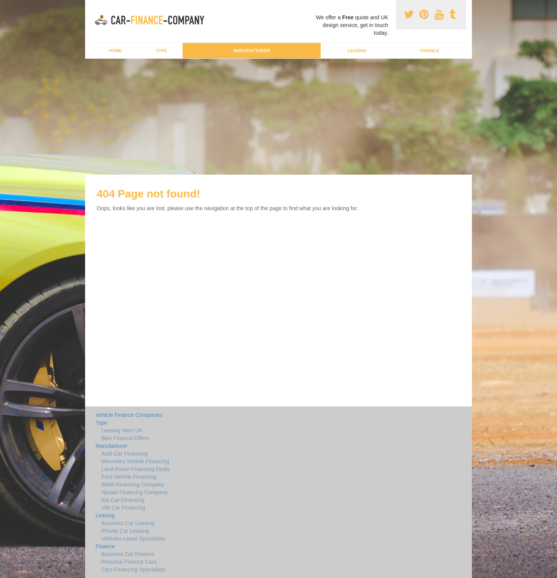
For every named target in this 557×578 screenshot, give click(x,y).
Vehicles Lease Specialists (133, 539)
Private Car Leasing (125, 531)
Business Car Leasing (127, 523)
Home (115, 50)
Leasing (357, 50)
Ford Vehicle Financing (128, 477)
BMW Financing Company (132, 484)
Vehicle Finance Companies (129, 415)
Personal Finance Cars (128, 562)
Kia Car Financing (122, 500)
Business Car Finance (127, 554)
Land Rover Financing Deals (135, 469)
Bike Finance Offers (125, 438)
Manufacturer (251, 50)
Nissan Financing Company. (135, 492)
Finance (429, 50)
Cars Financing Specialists (133, 569)
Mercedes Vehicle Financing (135, 461)
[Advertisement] (278, 117)
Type (161, 50)
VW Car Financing (123, 508)
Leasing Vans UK (122, 430)
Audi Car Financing (124, 453)
